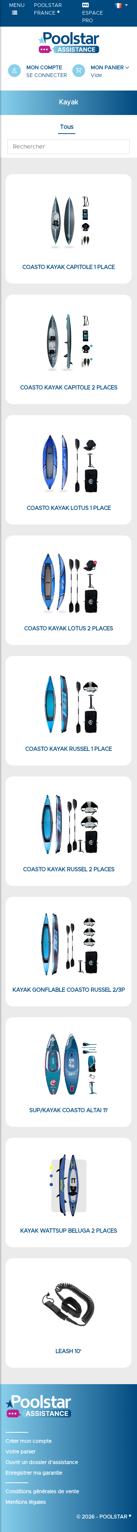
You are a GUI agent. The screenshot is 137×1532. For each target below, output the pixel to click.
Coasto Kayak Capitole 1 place (68, 267)
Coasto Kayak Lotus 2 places (68, 628)
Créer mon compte (28, 1441)
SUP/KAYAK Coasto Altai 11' (68, 1110)
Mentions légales (25, 1502)
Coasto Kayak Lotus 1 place (69, 508)
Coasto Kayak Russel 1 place (68, 749)
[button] (100, 72)
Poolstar (115, 1517)
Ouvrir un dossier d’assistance (41, 1462)
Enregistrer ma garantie (33, 1473)
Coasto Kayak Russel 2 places (68, 869)
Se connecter (46, 75)
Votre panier (20, 1452)
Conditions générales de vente (42, 1491)
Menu (16, 9)
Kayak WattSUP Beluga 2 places (68, 1231)
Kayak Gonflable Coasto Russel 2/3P (68, 990)
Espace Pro (92, 13)
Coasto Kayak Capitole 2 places (68, 388)
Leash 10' (68, 1351)
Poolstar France (48, 9)
